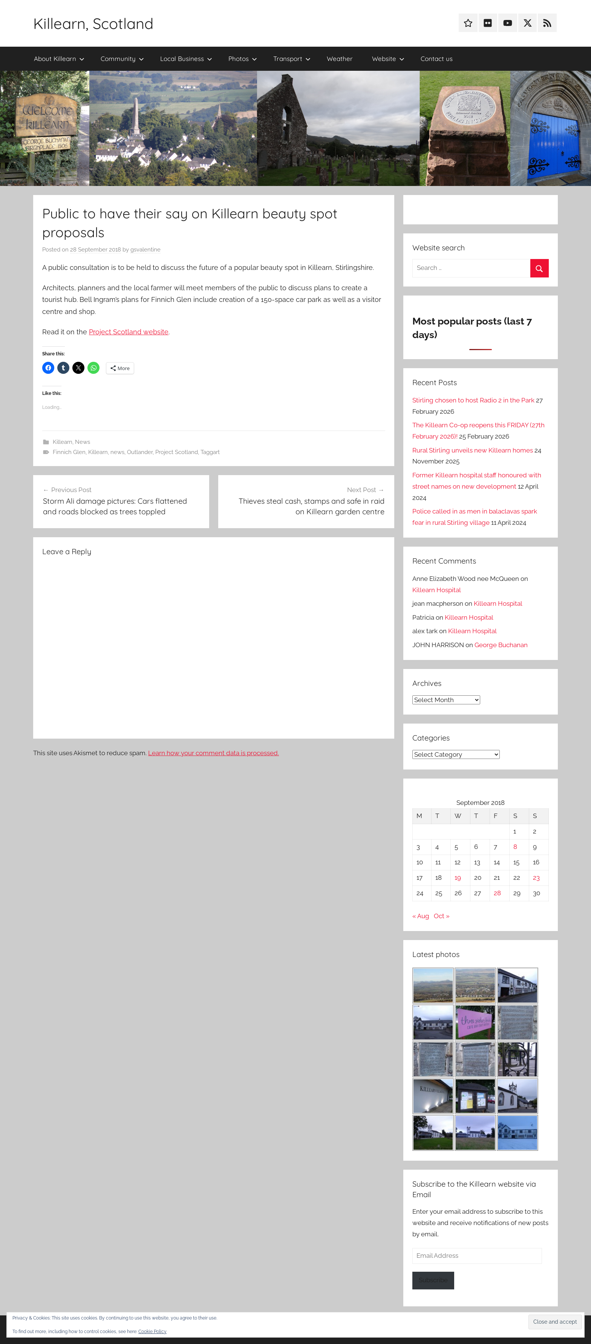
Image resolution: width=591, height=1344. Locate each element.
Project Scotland (176, 452)
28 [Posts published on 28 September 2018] (497, 893)
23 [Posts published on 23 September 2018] (536, 877)
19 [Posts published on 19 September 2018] (458, 877)
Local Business (186, 58)
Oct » (442, 916)
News (82, 442)
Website (388, 58)
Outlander (140, 452)
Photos (242, 58)
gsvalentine (145, 249)
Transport (292, 58)
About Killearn (59, 58)
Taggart (210, 452)
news (117, 452)
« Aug (420, 916)
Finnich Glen (69, 452)
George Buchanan (501, 645)
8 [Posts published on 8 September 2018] (515, 846)
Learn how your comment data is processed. (213, 753)
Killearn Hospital (436, 590)
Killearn (62, 442)
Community (122, 58)
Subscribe (433, 1280)
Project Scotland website (128, 332)
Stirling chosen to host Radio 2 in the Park (473, 400)
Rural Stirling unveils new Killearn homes (472, 450)
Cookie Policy (152, 1331)
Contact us (437, 58)
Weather (340, 58)
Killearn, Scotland (93, 23)
